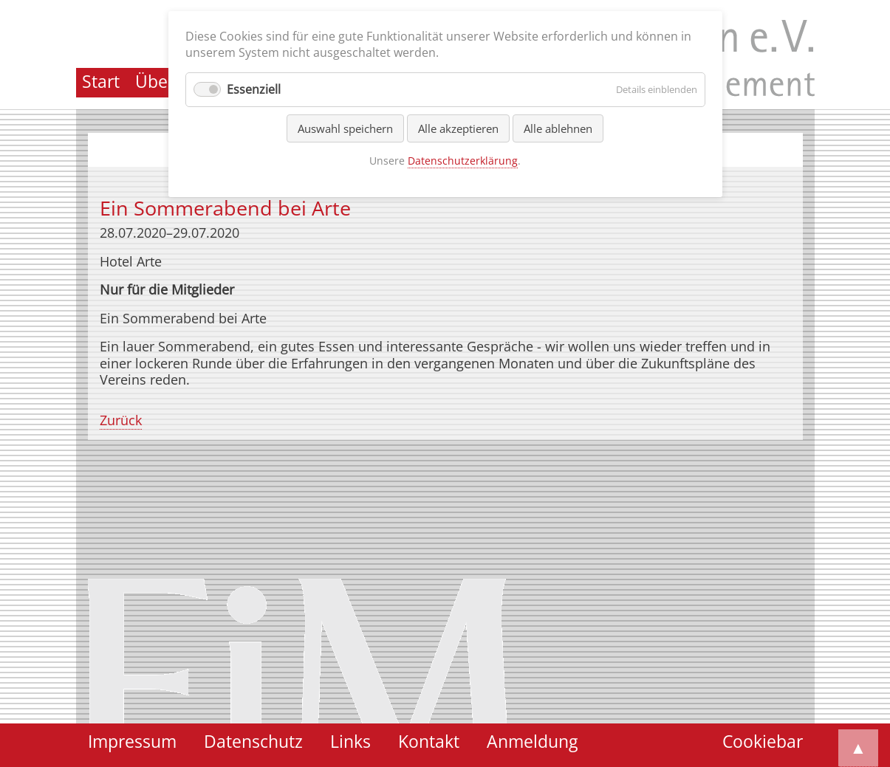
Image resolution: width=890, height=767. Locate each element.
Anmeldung (532, 741)
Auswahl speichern (345, 128)
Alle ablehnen (558, 128)
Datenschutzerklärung (463, 161)
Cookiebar (762, 741)
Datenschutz (253, 741)
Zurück (121, 420)
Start (101, 81)
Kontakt (428, 741)
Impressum (132, 741)
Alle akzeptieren (458, 128)
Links (350, 741)
